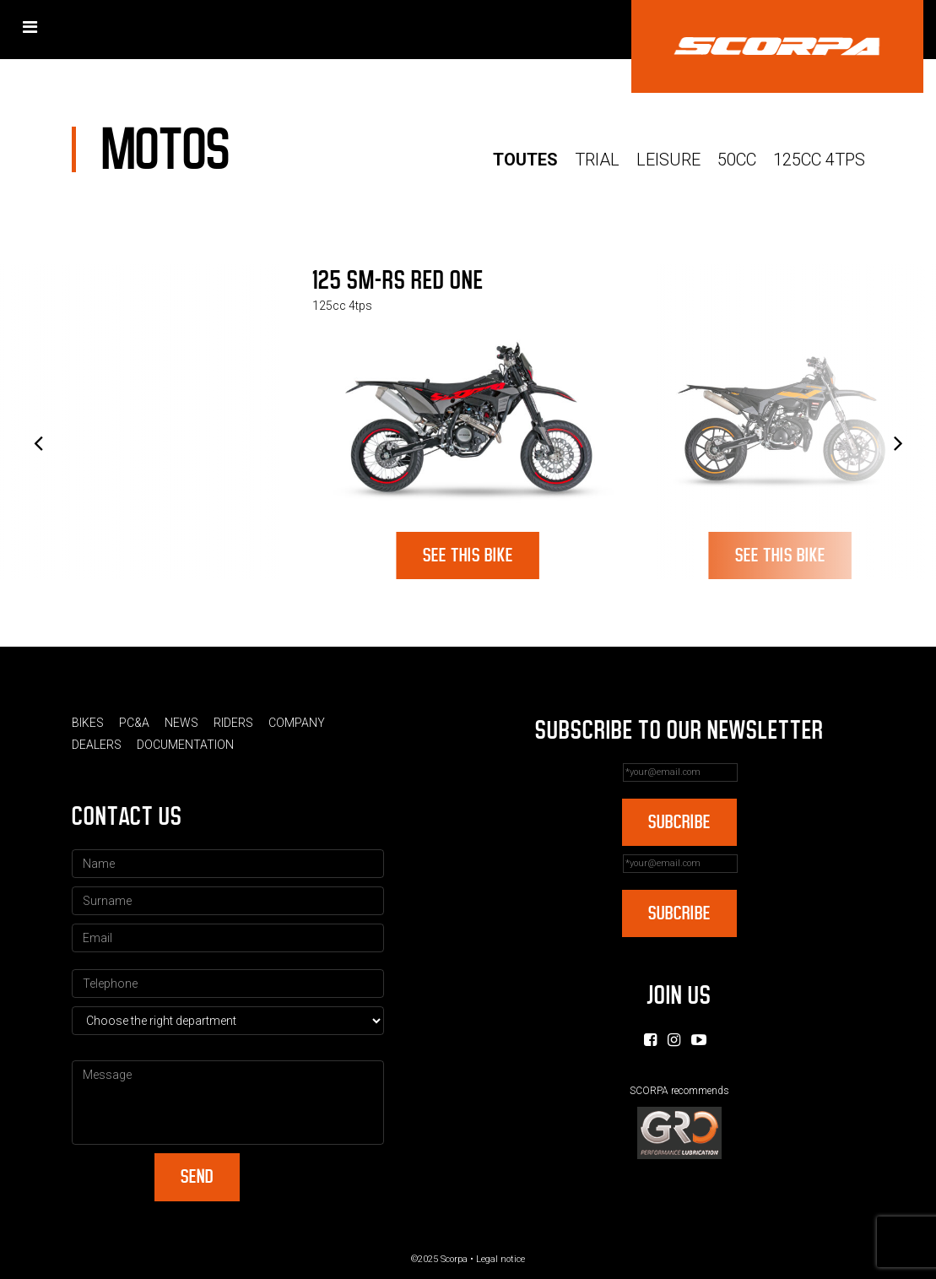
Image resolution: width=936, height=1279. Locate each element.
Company (296, 722)
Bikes (88, 722)
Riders (233, 722)
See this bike (468, 555)
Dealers (97, 744)
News (181, 722)
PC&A (134, 722)
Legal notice (500, 1259)
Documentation (185, 744)
